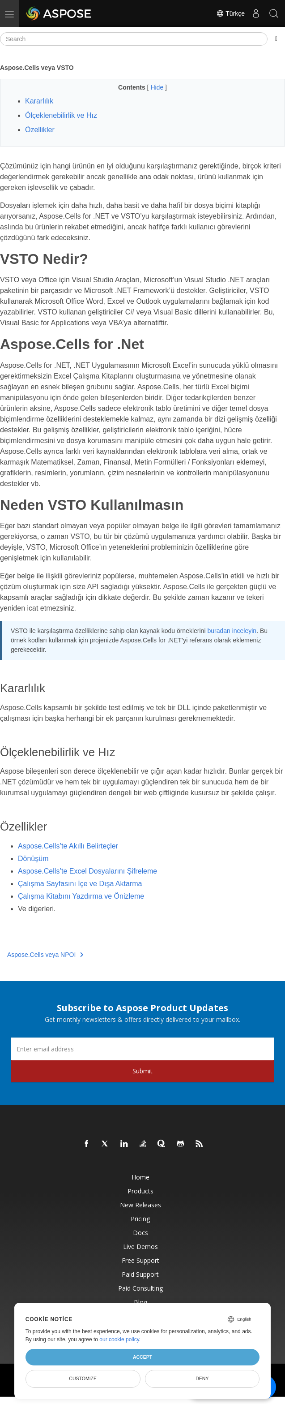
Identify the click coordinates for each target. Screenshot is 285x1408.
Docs (140, 1232)
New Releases (140, 1205)
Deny (202, 1378)
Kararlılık (39, 101)
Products (140, 1191)
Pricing (140, 1218)
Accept (142, 1357)
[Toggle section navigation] (276, 39)
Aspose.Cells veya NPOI (45, 954)
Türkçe (230, 13)
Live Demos (140, 1246)
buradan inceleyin (231, 630)
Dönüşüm (33, 858)
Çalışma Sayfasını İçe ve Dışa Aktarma (80, 883)
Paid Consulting (140, 1288)
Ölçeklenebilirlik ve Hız (61, 115)
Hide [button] (157, 87)
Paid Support (140, 1274)
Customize (83, 1378)
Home (140, 1177)
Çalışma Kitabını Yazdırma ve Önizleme (81, 896)
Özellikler (40, 129)
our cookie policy (119, 1339)
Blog (140, 1302)
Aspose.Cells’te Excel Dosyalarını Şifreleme (87, 871)
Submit (142, 1071)
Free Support (140, 1260)
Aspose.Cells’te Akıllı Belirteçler (68, 846)
